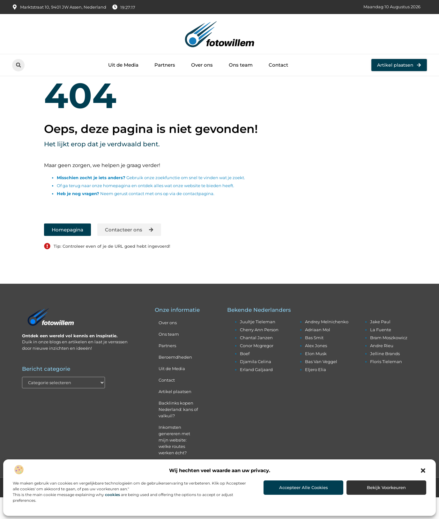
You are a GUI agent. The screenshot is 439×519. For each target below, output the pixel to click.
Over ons (202, 65)
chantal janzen (256, 359)
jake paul (380, 343)
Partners (164, 65)
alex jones (316, 367)
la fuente (380, 351)
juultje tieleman (257, 343)
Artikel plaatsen (175, 413)
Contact (278, 65)
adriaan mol (317, 351)
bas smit (314, 359)
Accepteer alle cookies (303, 487)
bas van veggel (321, 383)
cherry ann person (259, 351)
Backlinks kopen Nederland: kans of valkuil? (178, 431)
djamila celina (255, 383)
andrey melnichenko (326, 343)
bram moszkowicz (388, 359)
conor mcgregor (256, 367)
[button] (423, 470)
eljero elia (315, 391)
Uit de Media (123, 65)
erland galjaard (256, 391)
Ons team (241, 65)
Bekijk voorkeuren (386, 487)
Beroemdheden (175, 378)
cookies (112, 494)
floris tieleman (386, 383)
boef (244, 375)
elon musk (316, 375)
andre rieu (381, 367)
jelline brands (385, 375)
